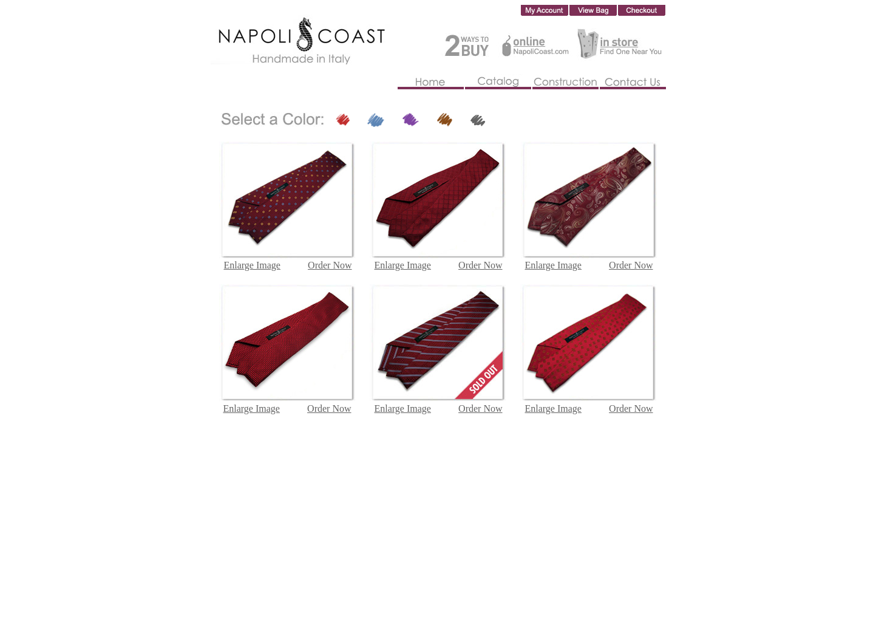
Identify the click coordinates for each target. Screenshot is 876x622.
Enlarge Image (251, 408)
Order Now (329, 408)
